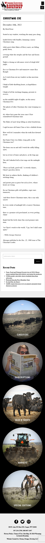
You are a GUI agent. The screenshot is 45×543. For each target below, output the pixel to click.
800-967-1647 (27, 531)
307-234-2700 (17, 531)
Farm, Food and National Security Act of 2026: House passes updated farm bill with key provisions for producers (24, 273)
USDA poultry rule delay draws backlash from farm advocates (22, 277)
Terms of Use (18, 534)
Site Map (26, 534)
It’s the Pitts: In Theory (13, 282)
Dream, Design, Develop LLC (28, 539)
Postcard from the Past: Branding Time (18, 280)
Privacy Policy (8, 534)
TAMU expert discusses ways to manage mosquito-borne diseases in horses (23, 285)
